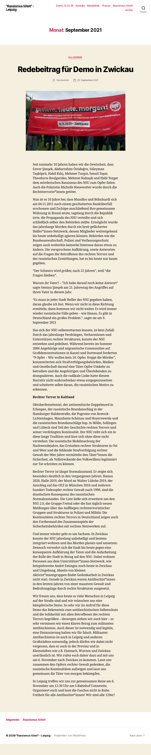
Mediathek (93, 5)
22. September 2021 (88, 91)
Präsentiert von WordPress (71, 746)
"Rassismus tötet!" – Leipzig (33, 746)
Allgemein (75, 57)
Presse (106, 5)
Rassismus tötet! (123, 5)
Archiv (129, 10)
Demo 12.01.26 (64, 5)
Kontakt (80, 5)
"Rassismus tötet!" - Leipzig (22, 7)
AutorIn (64, 91)
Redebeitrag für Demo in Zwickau (75, 74)
